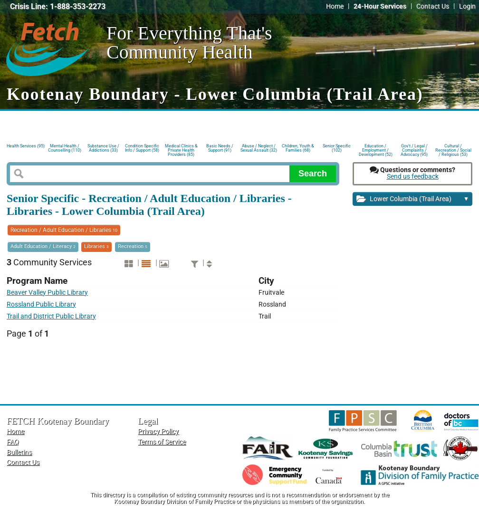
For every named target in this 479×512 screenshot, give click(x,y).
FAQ (13, 442)
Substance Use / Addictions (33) (103, 148)
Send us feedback (413, 177)
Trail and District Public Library (51, 316)
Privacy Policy (158, 431)
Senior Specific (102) (337, 148)
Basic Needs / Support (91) (219, 148)
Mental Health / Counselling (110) (64, 148)
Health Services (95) (26, 146)
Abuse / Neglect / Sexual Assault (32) (258, 148)
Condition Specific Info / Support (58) (142, 148)
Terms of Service (162, 442)
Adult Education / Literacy (43, 246)
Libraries (96, 246)
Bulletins (19, 452)
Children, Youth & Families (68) (298, 148)
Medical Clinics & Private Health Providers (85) (181, 149)
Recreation (132, 246)
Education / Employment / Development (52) (376, 149)
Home (335, 6)
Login (467, 6)
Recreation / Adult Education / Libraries (63, 230)
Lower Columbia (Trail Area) (412, 199)
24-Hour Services (380, 6)
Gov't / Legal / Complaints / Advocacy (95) (414, 149)
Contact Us (432, 6)
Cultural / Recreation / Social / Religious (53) (453, 149)
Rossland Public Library (41, 304)
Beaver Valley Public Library (47, 293)
